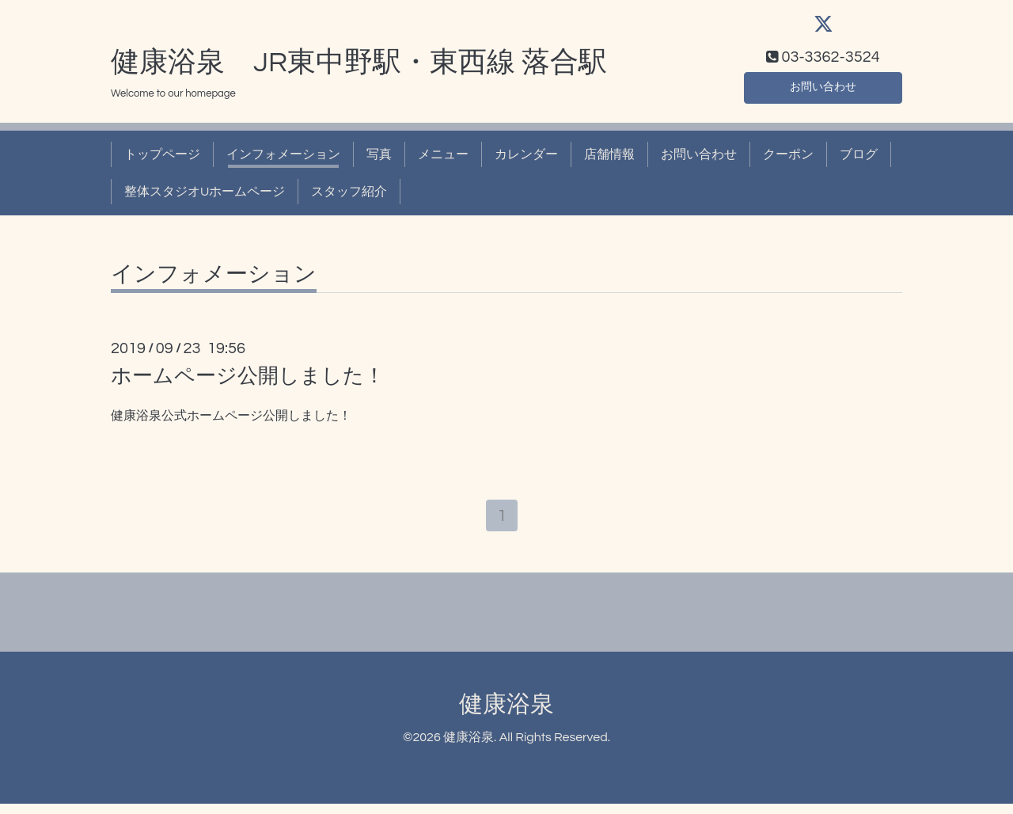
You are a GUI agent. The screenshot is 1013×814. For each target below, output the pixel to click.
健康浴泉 (506, 714)
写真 (379, 161)
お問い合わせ (823, 92)
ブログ (859, 161)
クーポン (788, 161)
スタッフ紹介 (349, 198)
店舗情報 (609, 161)
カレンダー (526, 161)
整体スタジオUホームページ (204, 198)
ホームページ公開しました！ (248, 383)
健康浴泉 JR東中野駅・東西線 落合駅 (359, 69)
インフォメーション (283, 161)
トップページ (162, 161)
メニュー (443, 161)
